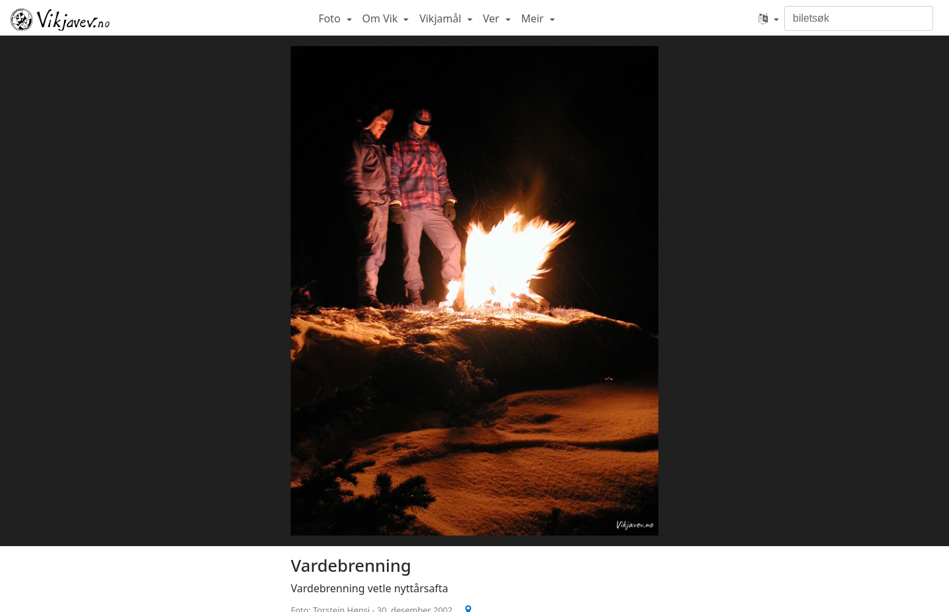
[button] (768, 18)
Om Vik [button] (381, 18)
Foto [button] (330, 18)
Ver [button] (492, 18)
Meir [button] (533, 18)
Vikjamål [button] (441, 18)
